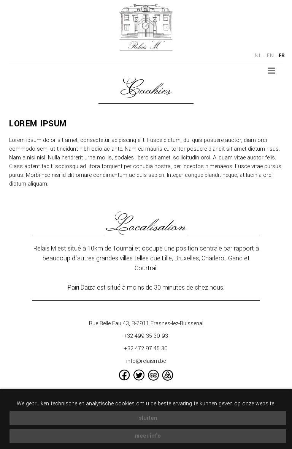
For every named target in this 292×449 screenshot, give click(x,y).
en (270, 55)
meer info (148, 436)
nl (258, 55)
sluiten (148, 418)
